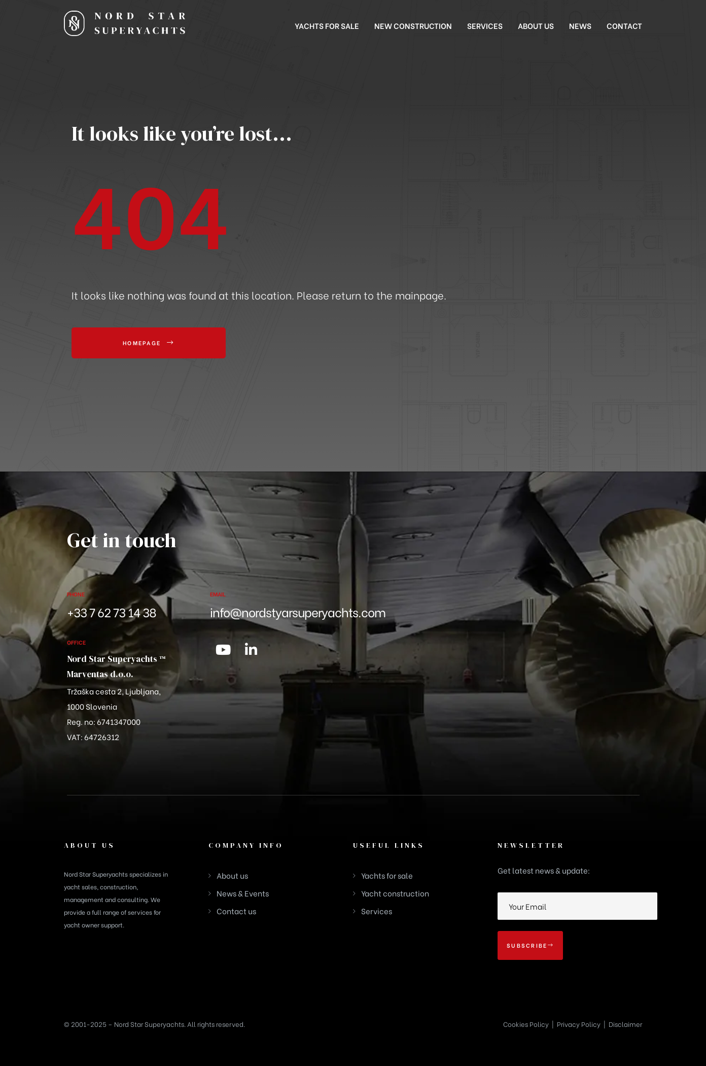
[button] (149, 343)
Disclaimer (625, 1023)
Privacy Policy (579, 1023)
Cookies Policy (526, 1023)
